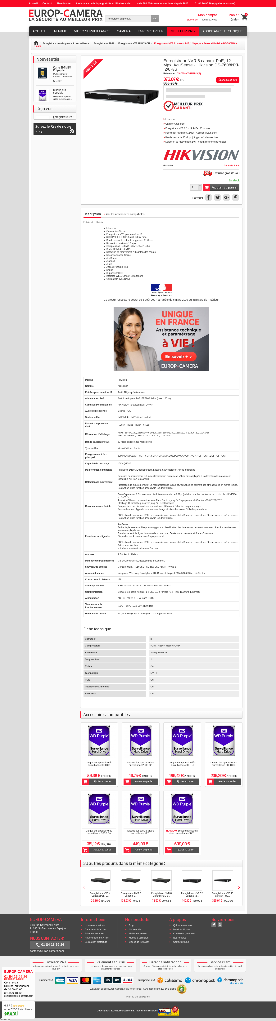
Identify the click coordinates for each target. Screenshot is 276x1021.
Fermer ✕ (5, 1019)
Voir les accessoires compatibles (124, 214)
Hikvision (99, 222)
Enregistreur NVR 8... (63, 200)
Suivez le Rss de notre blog (54, 224)
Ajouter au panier (220, 187)
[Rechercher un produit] (128, 18)
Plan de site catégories (138, 996)
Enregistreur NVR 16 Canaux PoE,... (222, 895)
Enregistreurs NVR (103, 43)
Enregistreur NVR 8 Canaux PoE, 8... (161, 895)
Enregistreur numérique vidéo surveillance (66, 43)
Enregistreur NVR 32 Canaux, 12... (192, 895)
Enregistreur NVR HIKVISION (134, 43)
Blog (131, 925)
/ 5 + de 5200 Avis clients (18, 1009)
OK (154, 18)
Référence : (169, 73)
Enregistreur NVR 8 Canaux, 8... (131, 895)
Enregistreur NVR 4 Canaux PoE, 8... (100, 895)
